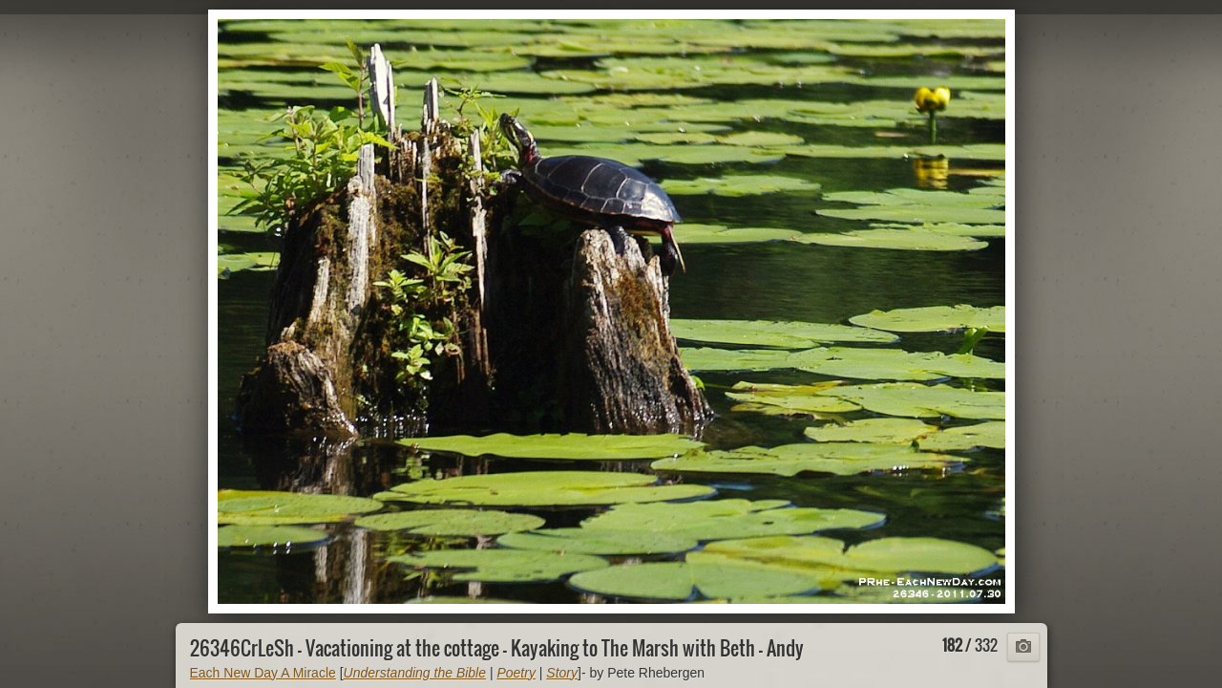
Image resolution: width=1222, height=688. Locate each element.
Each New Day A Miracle (263, 672)
